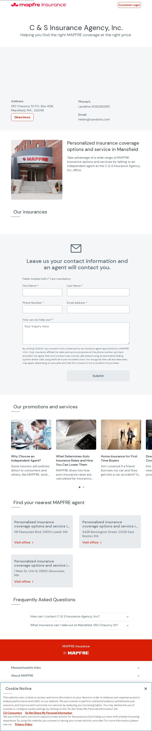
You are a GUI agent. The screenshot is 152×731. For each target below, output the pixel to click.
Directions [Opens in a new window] (22, 117)
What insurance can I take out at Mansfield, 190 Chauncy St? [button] (74, 625)
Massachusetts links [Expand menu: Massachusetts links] (26, 668)
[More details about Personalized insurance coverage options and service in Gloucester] (42, 571)
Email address (77, 302)
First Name (31, 285)
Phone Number (33, 302)
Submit (98, 376)
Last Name (75, 285)
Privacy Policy (23, 724)
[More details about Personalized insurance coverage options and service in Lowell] (42, 532)
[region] (81, 450)
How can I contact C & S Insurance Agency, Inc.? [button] (65, 616)
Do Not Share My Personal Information (48, 713)
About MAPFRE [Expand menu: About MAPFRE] (22, 675)
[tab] (79, 487)
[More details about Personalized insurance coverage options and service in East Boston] (110, 532)
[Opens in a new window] (129, 5)
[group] (31, 448)
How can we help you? (38, 319)
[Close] (145, 688)
